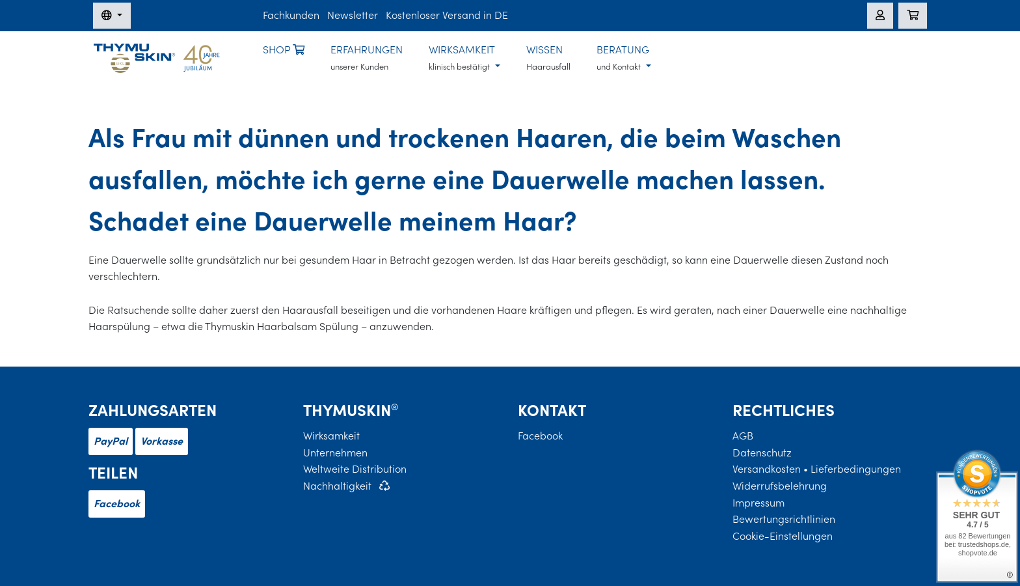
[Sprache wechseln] (112, 16)
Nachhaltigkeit (337, 485)
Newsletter (352, 14)
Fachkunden (291, 14)
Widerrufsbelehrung (779, 485)
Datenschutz (762, 452)
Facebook (117, 503)
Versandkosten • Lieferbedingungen (816, 468)
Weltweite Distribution (355, 468)
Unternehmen (335, 452)
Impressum (758, 502)
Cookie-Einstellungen (782, 535)
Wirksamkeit (331, 435)
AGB (742, 435)
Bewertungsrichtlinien (783, 518)
